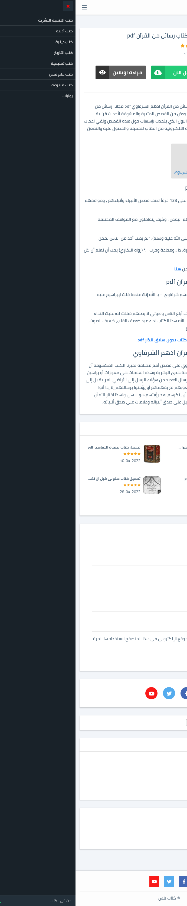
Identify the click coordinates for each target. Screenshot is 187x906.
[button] (9, 7)
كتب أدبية (162, 763)
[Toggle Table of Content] (167, 151)
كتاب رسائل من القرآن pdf (149, 159)
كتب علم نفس (158, 788)
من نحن (173, 842)
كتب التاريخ (161, 768)
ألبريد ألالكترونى (168, 618)
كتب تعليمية (159, 778)
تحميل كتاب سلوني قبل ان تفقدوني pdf (38, 478)
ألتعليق (174, 562)
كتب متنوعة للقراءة (153, 793)
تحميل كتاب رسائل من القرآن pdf (143, 165)
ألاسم (175, 598)
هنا (102, 269)
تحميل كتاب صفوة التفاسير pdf (38, 447)
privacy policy (168, 828)
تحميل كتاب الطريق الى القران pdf (128, 447)
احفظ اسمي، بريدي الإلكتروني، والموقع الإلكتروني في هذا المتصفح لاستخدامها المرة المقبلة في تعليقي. (98, 640)
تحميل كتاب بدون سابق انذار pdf (93, 340)
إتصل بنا (172, 832)
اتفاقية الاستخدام (164, 837)
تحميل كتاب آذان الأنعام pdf (132, 478)
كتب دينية (161, 783)
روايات (165, 758)
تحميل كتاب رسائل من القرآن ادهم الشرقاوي (134, 172)
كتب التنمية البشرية (153, 773)
